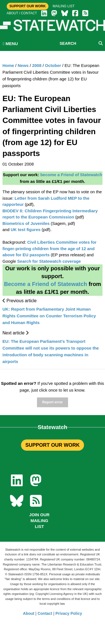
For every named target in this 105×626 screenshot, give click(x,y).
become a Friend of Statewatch (71, 174)
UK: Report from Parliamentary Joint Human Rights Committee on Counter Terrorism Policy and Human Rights (49, 316)
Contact (45, 613)
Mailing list (63, 6)
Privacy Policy (68, 613)
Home (8, 65)
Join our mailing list (39, 520)
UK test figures (26, 229)
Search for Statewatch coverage (48, 261)
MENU (10, 43)
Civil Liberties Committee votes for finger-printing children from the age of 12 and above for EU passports (50, 248)
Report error (52, 402)
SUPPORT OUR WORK (52, 445)
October (53, 65)
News (23, 65)
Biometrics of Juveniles (27, 223)
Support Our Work (28, 6)
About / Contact (22, 13)
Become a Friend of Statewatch (45, 284)
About (28, 613)
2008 (36, 65)
